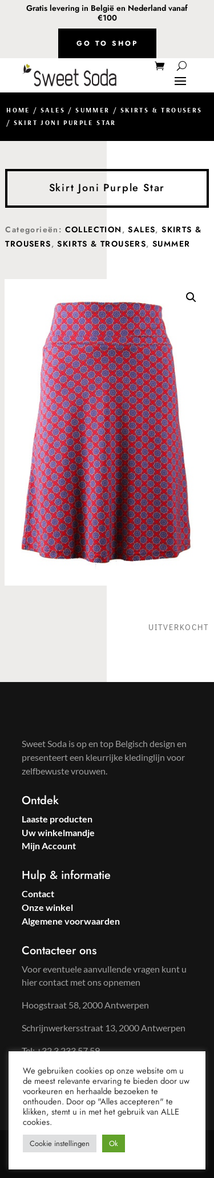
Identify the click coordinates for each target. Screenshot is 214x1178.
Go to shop (107, 43)
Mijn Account (49, 845)
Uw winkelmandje (58, 832)
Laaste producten (57, 818)
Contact (38, 893)
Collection (93, 229)
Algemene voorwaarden (71, 920)
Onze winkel (47, 907)
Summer (92, 110)
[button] (191, 297)
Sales (53, 110)
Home (18, 110)
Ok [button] (113, 1143)
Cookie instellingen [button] (60, 1143)
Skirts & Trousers (161, 110)
